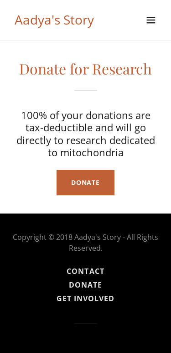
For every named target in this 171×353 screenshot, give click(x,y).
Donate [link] (85, 285)
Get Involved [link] (85, 298)
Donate (85, 182)
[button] (151, 20)
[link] (54, 22)
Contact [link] (85, 271)
